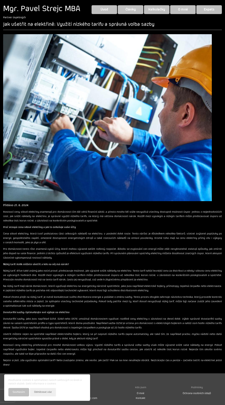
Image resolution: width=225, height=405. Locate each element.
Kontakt (140, 398)
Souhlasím (19, 392)
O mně (183, 9)
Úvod (104, 9)
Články (130, 9)
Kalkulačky (156, 9)
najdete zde (64, 384)
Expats (209, 9)
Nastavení (80, 392)
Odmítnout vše (43, 392)
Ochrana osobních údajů (197, 393)
